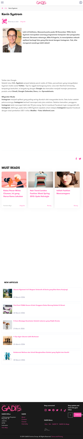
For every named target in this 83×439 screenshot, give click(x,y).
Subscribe (78, 415)
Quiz (46, 424)
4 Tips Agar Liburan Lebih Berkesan (26, 337)
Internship (25, 424)
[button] (80, 158)
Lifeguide (23, 22)
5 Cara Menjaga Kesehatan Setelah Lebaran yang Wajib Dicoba (36, 321)
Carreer (24, 421)
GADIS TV (55, 424)
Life (6, 8)
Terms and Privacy (57, 436)
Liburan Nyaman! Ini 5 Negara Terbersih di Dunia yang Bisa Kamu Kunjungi (40, 290)
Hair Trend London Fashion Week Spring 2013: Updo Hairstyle (40, 193)
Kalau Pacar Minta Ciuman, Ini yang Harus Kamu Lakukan (13, 193)
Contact (24, 419)
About (23, 417)
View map (5, 427)
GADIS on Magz (64, 424)
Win (50, 424)
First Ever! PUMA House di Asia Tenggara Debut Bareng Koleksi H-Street (39, 305)
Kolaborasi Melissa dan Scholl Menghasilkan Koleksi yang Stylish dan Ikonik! (41, 352)
